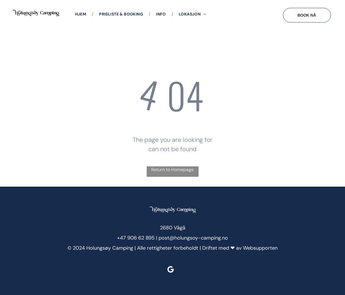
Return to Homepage (172, 170)
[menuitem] (81, 14)
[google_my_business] (170, 270)
